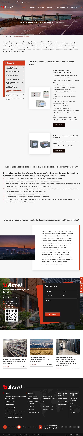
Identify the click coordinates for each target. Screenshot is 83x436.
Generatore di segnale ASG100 (60, 106)
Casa (6, 36)
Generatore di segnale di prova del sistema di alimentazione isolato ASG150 (64, 102)
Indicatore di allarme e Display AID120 (62, 89)
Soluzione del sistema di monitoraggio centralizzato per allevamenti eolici (39, 358)
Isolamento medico (48, 408)
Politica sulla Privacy (75, 434)
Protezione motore (48, 405)
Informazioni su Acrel (62, 7)
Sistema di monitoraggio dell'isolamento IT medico (12, 95)
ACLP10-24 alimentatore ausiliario (61, 108)
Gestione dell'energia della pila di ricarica (33, 396)
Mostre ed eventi (62, 400)
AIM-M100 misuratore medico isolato (62, 78)
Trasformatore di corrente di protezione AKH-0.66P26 (66, 110)
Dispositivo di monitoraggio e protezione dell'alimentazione (14, 67)
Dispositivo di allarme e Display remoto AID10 (64, 87)
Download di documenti (73, 398)
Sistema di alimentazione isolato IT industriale (14, 98)
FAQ (71, 405)
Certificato (41, 7)
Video (71, 402)
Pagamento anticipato (33, 412)
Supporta (49, 7)
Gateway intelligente (12, 79)
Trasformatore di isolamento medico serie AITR (64, 117)
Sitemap (67, 434)
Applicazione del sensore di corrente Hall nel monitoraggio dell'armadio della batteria (14, 360)
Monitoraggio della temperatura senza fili (49, 396)
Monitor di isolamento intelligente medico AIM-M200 (65, 75)
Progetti (60, 407)
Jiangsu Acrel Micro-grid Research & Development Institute (22, 434)
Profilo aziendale (62, 397)
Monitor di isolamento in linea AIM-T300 (63, 145)
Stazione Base (31, 405)
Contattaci (74, 7)
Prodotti (24, 7)
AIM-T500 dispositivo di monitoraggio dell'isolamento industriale (66, 142)
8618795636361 (6, 2)
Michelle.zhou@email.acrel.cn (21, 2)
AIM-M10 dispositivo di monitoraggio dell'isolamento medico (66, 81)
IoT (44, 400)
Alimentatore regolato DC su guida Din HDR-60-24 (65, 120)
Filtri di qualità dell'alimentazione (11, 87)
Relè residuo (31, 408)
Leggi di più (59, 125)
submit (52, 313)
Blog (71, 408)
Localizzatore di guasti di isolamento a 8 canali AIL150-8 (64, 93)
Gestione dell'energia (12, 71)
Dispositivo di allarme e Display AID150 (62, 85)
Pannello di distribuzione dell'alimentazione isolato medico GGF (65, 114)
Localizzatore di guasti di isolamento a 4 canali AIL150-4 (64, 98)
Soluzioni (32, 7)
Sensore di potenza (12, 75)
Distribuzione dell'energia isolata (21, 36)
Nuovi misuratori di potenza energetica (14, 83)
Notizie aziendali (62, 403)
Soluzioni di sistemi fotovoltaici (33, 401)
